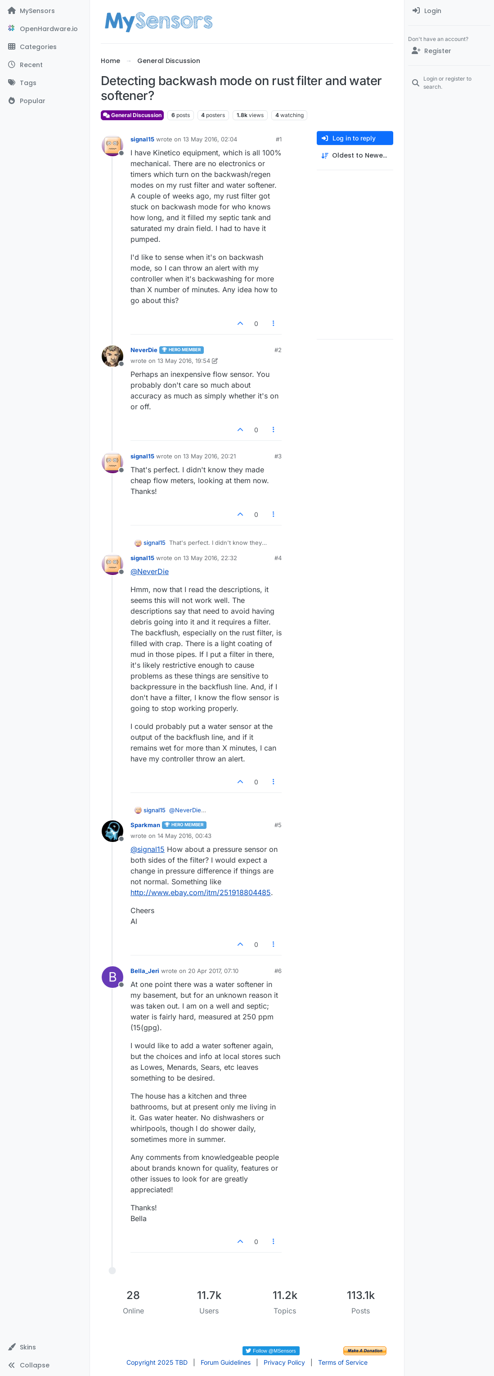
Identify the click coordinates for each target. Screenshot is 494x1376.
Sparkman (145, 824)
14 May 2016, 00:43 (184, 835)
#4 (278, 557)
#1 (279, 139)
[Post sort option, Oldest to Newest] (355, 156)
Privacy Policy (284, 1362)
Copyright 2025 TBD (157, 1362)
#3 (278, 456)
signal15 (142, 139)
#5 (278, 824)
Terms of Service (343, 1362)
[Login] (449, 11)
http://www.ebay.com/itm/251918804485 (200, 892)
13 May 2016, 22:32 (210, 557)
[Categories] (45, 47)
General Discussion (132, 115)
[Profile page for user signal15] (112, 145)
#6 (278, 970)
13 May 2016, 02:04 (210, 139)
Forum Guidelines (226, 1362)
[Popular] (45, 101)
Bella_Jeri (144, 970)
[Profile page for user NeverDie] (112, 356)
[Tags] (45, 83)
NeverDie (143, 349)
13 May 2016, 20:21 (209, 456)
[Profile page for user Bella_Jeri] (112, 977)
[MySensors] (45, 11)
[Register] (449, 51)
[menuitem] (449, 11)
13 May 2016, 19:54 (183, 360)
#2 (278, 349)
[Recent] (45, 65)
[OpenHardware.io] (45, 29)
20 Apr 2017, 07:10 (213, 970)
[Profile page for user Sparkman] (112, 831)
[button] (45, 1347)
